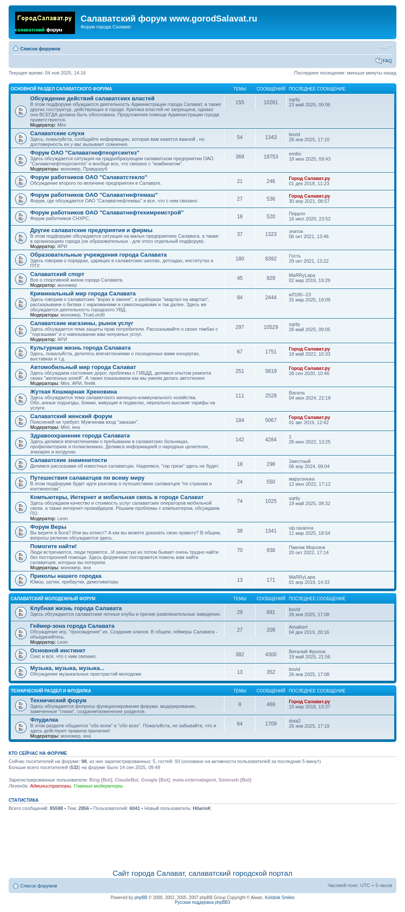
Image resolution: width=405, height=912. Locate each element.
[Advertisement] (202, 838)
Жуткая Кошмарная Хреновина (73, 391)
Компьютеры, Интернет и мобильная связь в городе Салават (117, 497)
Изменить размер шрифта (386, 47)
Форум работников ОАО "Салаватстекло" (88, 177)
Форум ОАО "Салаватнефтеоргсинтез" (85, 152)
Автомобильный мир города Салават (83, 367)
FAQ (387, 60)
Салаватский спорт (57, 274)
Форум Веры (48, 527)
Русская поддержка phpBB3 (203, 902)
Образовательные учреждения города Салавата (98, 254)
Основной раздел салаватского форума (61, 89)
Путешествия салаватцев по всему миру (87, 478)
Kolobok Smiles (280, 897)
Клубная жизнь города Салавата (76, 608)
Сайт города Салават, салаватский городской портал (202, 873)
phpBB (140, 897)
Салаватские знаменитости (68, 460)
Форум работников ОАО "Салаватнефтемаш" (94, 195)
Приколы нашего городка (65, 576)
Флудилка (44, 720)
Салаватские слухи (57, 133)
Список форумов (40, 48)
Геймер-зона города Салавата (72, 626)
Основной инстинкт (58, 650)
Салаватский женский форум (71, 416)
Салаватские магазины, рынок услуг (81, 323)
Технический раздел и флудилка (51, 691)
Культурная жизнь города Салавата (80, 347)
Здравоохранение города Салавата (80, 435)
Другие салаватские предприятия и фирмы (91, 230)
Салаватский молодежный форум (53, 598)
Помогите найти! (53, 546)
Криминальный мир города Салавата (83, 293)
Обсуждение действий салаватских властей (92, 98)
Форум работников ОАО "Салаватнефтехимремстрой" (107, 212)
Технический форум (58, 700)
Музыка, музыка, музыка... (67, 668)
